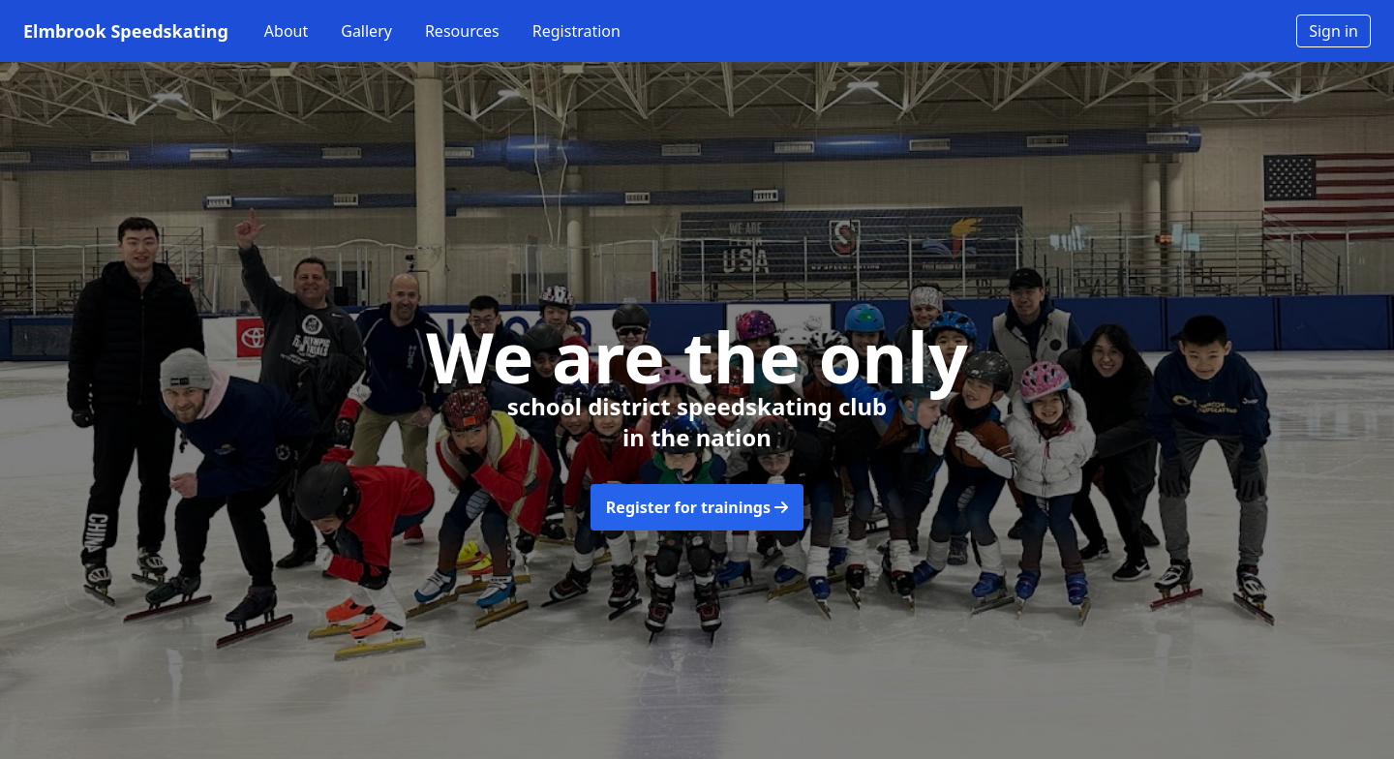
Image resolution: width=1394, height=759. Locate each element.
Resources (462, 31)
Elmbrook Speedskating (125, 31)
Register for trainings (697, 507)
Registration (576, 31)
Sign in (1333, 31)
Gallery (366, 31)
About (286, 31)
